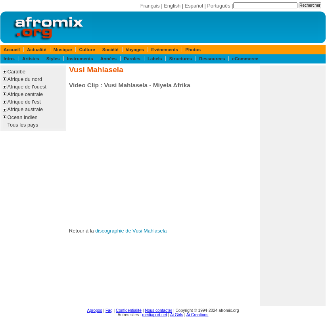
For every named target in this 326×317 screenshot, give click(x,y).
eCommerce (245, 58)
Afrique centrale (25, 94)
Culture (87, 49)
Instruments (80, 58)
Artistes (30, 58)
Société (110, 49)
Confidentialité (129, 310)
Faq (109, 310)
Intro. (9, 58)
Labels (155, 58)
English (172, 6)
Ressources (212, 58)
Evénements (164, 49)
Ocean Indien (23, 117)
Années (108, 58)
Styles (53, 58)
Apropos (94, 310)
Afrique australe (25, 109)
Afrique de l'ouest (27, 87)
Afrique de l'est (24, 102)
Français (150, 6)
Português (218, 6)
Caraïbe (17, 72)
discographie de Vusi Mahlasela (131, 231)
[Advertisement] (292, 186)
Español (194, 6)
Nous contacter (158, 310)
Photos (193, 49)
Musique (63, 49)
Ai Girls (176, 315)
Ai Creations (197, 315)
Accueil (12, 49)
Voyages (135, 49)
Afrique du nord (25, 79)
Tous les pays (23, 125)
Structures (180, 58)
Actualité (36, 49)
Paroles (132, 58)
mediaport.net (154, 315)
